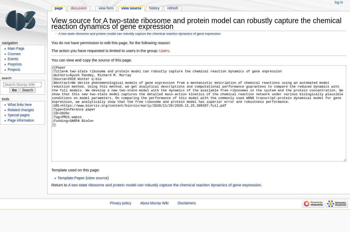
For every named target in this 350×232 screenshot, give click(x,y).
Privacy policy (120, 222)
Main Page (16, 49)
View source (131, 8)
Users (164, 50)
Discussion (79, 8)
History (154, 8)
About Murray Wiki (154, 222)
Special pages (18, 115)
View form (106, 8)
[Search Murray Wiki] (22, 84)
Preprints (15, 64)
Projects (14, 70)
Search (6, 78)
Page (59, 8)
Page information (21, 120)
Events (13, 59)
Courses (14, 54)
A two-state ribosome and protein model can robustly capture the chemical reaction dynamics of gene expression (140, 34)
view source (97, 197)
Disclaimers (187, 222)
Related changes (21, 110)
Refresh (172, 8)
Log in (339, 2)
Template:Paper (71, 197)
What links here (20, 105)
